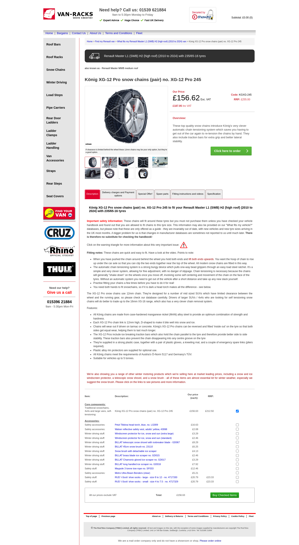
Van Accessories (55, 158)
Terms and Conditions (118, 33)
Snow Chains (55, 69)
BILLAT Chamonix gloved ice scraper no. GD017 (140, 459)
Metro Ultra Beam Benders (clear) (132, 473)
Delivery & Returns (174, 516)
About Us (95, 33)
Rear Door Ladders (53, 120)
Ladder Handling (52, 145)
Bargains (62, 33)
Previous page (108, 516)
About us (156, 516)
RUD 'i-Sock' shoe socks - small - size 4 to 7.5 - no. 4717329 (146, 481)
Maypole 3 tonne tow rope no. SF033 (134, 468)
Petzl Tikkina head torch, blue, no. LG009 (136, 424)
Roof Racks (54, 57)
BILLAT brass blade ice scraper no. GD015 (137, 455)
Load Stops (54, 95)
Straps (51, 171)
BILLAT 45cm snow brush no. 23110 (134, 446)
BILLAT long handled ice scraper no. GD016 (138, 464)
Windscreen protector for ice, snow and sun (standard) (143, 438)
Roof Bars (53, 44)
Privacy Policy (220, 516)
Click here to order (231, 151)
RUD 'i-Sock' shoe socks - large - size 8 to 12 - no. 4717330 (146, 477)
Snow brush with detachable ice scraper (135, 451)
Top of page (91, 516)
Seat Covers (55, 196)
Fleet (139, 33)
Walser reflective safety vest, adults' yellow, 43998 (141, 429)
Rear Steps (54, 183)
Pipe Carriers (55, 107)
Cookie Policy (237, 516)
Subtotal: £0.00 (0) (242, 17)
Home (49, 33)
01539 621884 (152, 10)
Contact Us (79, 33)
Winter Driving (56, 82)
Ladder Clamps (51, 133)
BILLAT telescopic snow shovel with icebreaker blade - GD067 (147, 442)
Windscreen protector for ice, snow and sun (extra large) (144, 433)
